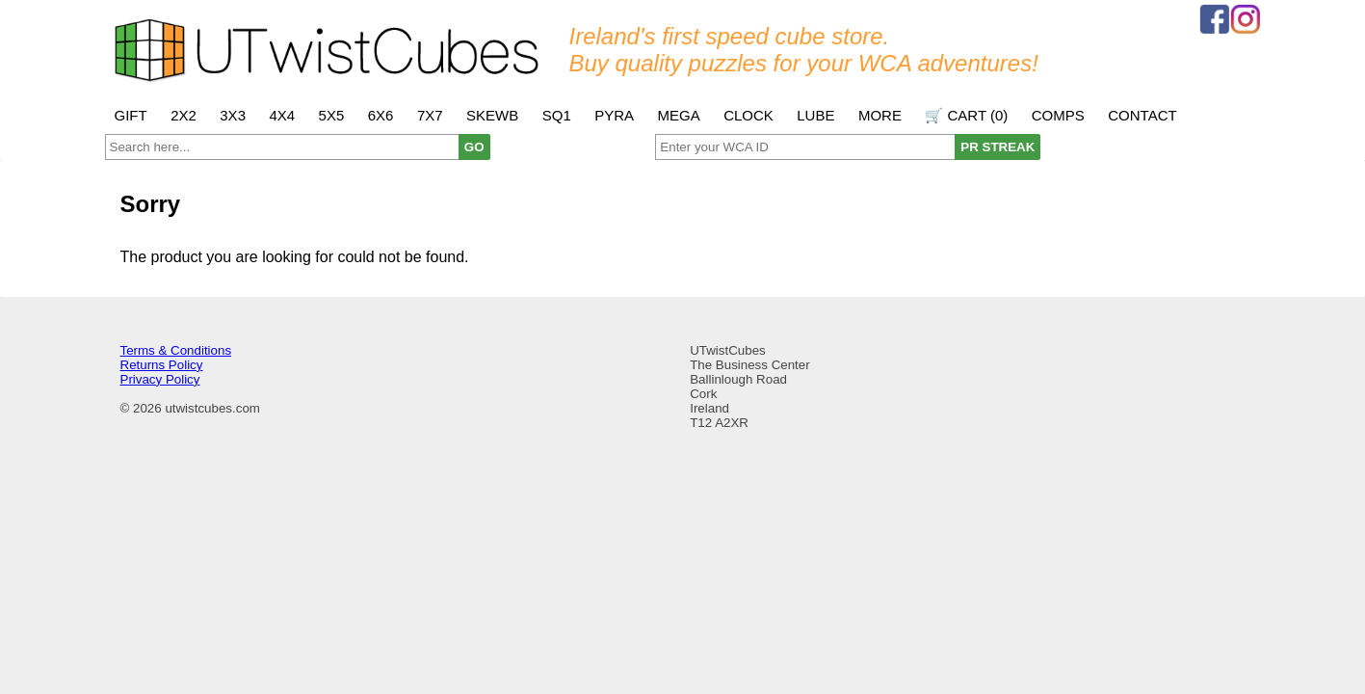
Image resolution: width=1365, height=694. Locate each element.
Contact (1142, 115)
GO (474, 147)
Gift (131, 115)
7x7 (430, 115)
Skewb (492, 115)
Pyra (614, 115)
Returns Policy (161, 365)
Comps (1058, 115)
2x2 (184, 115)
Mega (678, 115)
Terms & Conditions (176, 350)
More (880, 115)
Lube (815, 115)
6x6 (381, 115)
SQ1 (556, 115)
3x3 (233, 115)
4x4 (282, 115)
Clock (748, 115)
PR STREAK (997, 147)
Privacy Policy (160, 379)
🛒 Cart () (966, 115)
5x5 (332, 115)
